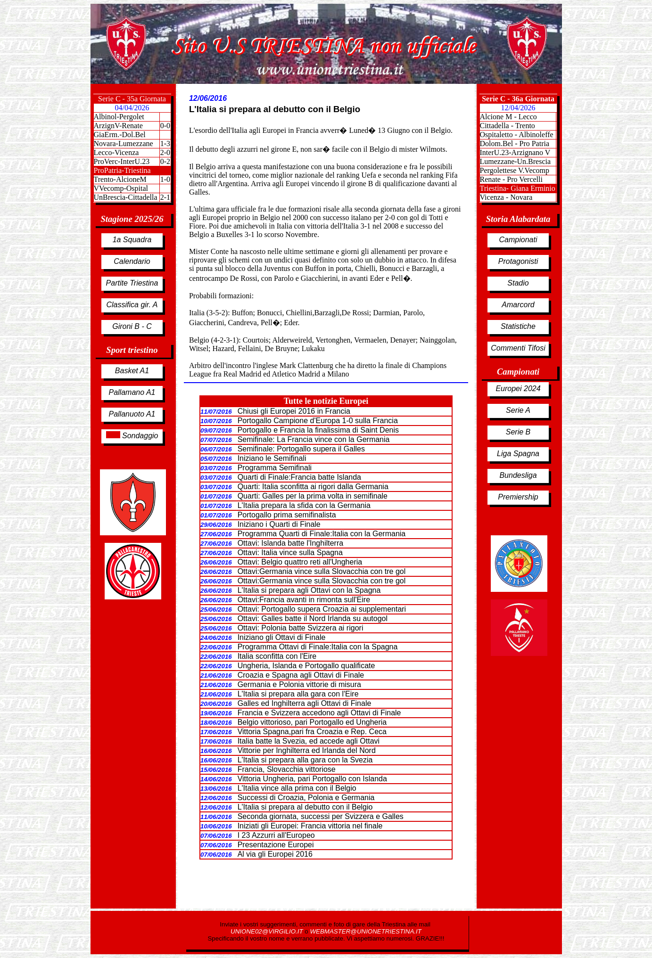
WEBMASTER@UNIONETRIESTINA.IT (365, 931)
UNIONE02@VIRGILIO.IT (268, 931)
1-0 (165, 179)
